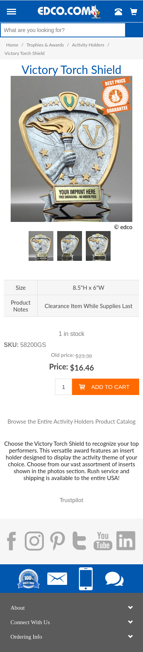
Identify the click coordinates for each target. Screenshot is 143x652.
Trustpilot (71, 499)
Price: (58, 366)
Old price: (62, 355)
